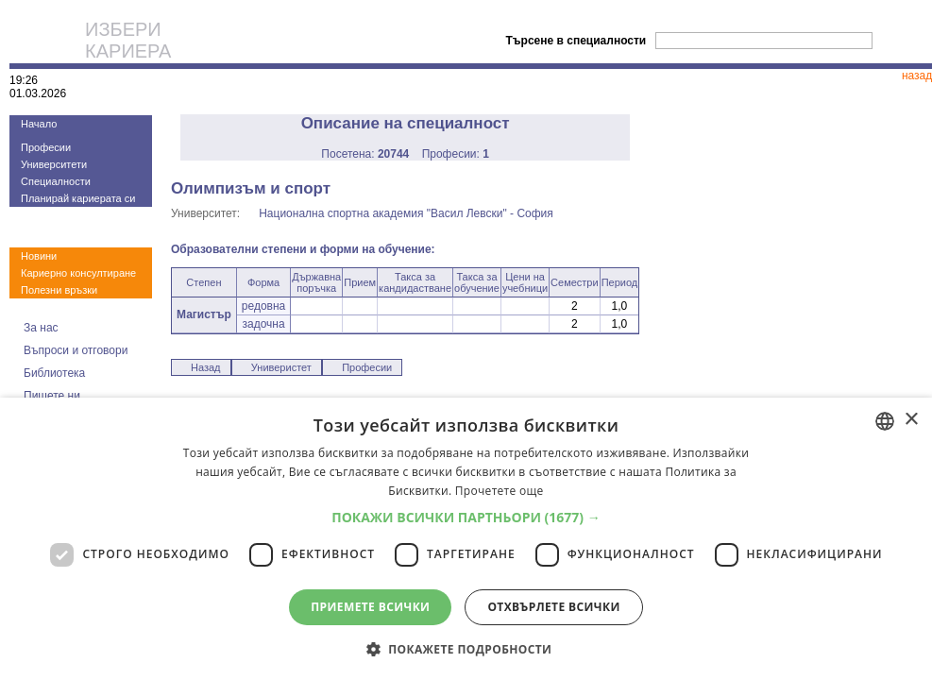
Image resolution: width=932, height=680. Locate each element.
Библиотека (54, 373)
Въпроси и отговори (75, 350)
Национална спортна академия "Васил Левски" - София (406, 213)
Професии (46, 147)
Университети (54, 164)
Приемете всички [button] (370, 607)
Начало (39, 123)
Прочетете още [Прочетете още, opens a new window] (499, 491)
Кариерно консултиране (78, 273)
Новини (39, 256)
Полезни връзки (59, 290)
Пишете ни (52, 395)
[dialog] (466, 539)
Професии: (455, 154)
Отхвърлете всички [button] (553, 607)
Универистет (281, 367)
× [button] (911, 420)
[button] (466, 517)
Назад (206, 367)
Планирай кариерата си (78, 198)
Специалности (56, 181)
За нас (41, 327)
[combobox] (884, 421)
